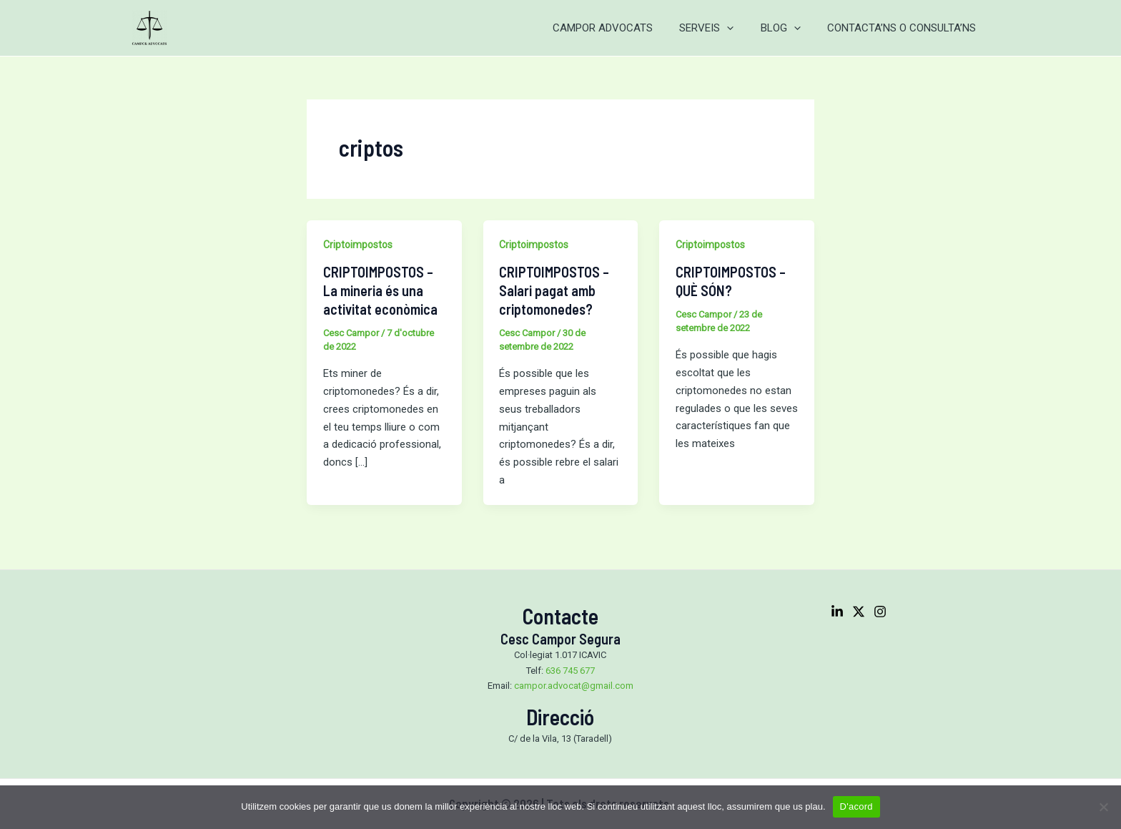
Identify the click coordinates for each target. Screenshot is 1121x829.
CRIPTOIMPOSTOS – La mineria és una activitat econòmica (380, 290)
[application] (740, 28)
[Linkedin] (837, 611)
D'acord (856, 806)
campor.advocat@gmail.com (573, 685)
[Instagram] (880, 611)
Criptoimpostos (357, 244)
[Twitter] (858, 611)
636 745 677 (570, 670)
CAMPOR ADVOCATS (621, 27)
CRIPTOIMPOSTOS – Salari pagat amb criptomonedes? (554, 290)
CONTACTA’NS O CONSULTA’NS (904, 27)
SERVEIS (720, 28)
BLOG (789, 28)
